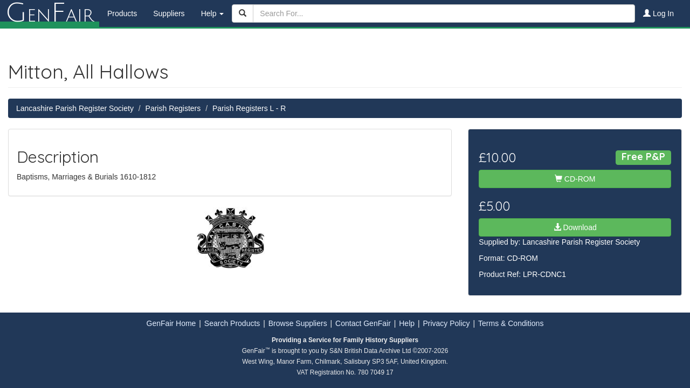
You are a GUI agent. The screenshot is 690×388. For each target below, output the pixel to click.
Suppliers (168, 13)
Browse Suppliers (297, 323)
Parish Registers (173, 108)
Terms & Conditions (510, 323)
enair (49, 13)
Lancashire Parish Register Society (75, 108)
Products (122, 13)
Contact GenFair (363, 323)
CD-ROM (575, 179)
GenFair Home (171, 323)
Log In (658, 13)
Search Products (232, 323)
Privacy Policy (446, 323)
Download (575, 227)
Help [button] (212, 13)
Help (407, 323)
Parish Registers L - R (249, 108)
